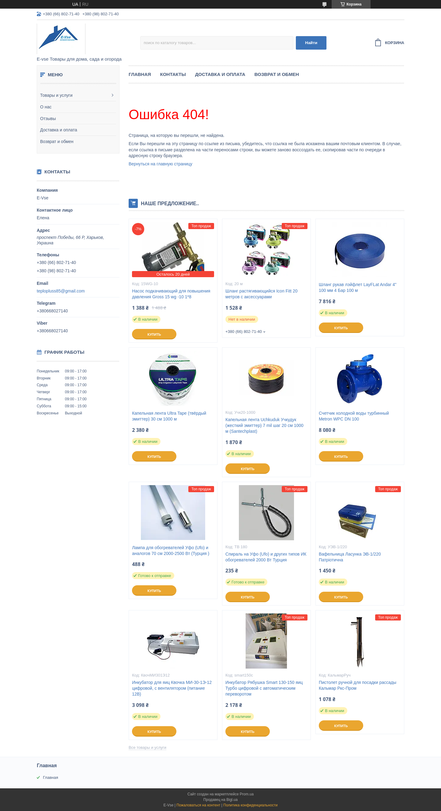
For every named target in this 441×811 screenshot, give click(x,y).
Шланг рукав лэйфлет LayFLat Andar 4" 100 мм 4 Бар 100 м (358, 287)
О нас (45, 106)
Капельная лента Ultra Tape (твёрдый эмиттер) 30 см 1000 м (169, 416)
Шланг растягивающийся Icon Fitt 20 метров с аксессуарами (261, 294)
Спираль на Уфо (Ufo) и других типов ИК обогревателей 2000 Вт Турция (265, 557)
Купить (154, 334)
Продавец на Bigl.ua (220, 800)
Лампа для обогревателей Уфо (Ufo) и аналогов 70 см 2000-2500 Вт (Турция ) (170, 550)
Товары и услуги (56, 95)
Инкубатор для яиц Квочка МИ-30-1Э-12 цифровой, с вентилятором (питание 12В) (172, 688)
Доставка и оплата (58, 129)
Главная (140, 74)
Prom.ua (247, 794)
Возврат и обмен (57, 141)
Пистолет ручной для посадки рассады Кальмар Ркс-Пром (357, 685)
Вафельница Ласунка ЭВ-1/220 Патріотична (350, 557)
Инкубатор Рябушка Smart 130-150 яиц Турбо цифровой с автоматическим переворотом (264, 688)
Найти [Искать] (311, 42)
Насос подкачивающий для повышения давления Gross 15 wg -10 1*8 (171, 294)
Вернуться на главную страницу (160, 163)
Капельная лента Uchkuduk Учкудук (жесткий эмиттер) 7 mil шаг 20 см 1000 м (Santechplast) (264, 425)
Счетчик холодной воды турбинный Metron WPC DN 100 (354, 416)
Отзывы (48, 118)
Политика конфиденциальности (250, 805)
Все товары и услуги (147, 747)
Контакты (173, 74)
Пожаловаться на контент (198, 805)
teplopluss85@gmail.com (61, 291)
